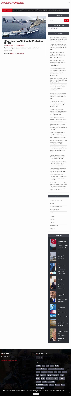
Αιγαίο (56, 365)
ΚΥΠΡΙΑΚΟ (52, 219)
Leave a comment (20, 53)
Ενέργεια (44, 372)
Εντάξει (36, 394)
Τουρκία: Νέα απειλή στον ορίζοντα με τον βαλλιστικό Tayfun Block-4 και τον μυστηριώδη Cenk (58, 149)
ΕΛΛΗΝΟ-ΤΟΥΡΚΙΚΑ (54, 209)
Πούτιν (44, 381)
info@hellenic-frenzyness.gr (9, 356)
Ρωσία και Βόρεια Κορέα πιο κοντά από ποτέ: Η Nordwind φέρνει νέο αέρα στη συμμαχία (58, 170)
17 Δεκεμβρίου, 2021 (20, 45)
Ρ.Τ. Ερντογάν (51, 381)
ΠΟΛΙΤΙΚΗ (6, 36)
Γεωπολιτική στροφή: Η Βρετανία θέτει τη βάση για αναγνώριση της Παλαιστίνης (57, 157)
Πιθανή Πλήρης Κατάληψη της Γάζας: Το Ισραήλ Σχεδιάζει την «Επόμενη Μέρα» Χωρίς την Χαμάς (58, 86)
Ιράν (60, 372)
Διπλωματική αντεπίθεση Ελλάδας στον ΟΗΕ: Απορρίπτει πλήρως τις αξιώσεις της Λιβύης (58, 95)
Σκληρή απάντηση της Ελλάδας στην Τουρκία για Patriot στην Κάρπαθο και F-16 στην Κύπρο (58, 39)
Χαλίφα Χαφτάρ (39, 388)
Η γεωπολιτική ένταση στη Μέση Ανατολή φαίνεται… (63, 247)
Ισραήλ (64, 372)
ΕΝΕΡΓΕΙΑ (52, 213)
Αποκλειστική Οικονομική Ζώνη (56, 368)
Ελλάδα (38, 372)
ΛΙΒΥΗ (37, 378)
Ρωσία (51, 384)
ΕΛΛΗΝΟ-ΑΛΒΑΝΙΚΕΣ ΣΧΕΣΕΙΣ (56, 206)
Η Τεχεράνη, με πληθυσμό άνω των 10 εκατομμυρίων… (63, 324)
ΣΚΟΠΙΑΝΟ (52, 228)
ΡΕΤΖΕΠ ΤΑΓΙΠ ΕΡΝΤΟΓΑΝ (42, 384)
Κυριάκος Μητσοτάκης (53, 375)
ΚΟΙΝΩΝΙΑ (52, 216)
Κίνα (37, 375)
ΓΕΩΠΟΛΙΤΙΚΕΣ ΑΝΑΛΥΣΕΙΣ (56, 200)
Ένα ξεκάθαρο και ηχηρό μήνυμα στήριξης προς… (62, 271)
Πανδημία (38, 381)
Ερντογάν (50, 372)
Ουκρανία (62, 378)
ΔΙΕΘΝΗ (52, 203)
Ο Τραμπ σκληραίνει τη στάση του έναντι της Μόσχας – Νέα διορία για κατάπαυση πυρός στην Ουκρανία (58, 126)
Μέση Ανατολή (49, 378)
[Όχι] (69, 392)
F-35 (48, 365)
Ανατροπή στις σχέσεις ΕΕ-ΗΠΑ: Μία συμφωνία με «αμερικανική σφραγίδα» (58, 142)
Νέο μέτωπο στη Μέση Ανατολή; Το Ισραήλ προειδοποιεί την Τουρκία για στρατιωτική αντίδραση (58, 46)
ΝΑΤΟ (56, 378)
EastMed (38, 365)
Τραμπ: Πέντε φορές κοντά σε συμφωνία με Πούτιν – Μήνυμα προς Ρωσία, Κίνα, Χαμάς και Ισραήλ (58, 176)
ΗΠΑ (56, 372)
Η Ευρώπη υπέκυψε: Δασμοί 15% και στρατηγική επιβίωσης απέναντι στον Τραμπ (58, 163)
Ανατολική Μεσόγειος (41, 368)
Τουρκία (57, 384)
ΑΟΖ (52, 365)
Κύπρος (62, 375)
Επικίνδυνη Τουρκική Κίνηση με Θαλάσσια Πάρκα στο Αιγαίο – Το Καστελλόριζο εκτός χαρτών (57, 103)
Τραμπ (62, 384)
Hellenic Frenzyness (9, 45)
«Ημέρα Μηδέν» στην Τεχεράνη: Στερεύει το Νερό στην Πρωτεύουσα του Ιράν (58, 119)
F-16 (43, 365)
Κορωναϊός (43, 375)
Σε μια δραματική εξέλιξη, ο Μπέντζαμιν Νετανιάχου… (63, 299)
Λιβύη (42, 378)
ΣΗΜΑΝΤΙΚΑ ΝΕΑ (54, 225)
